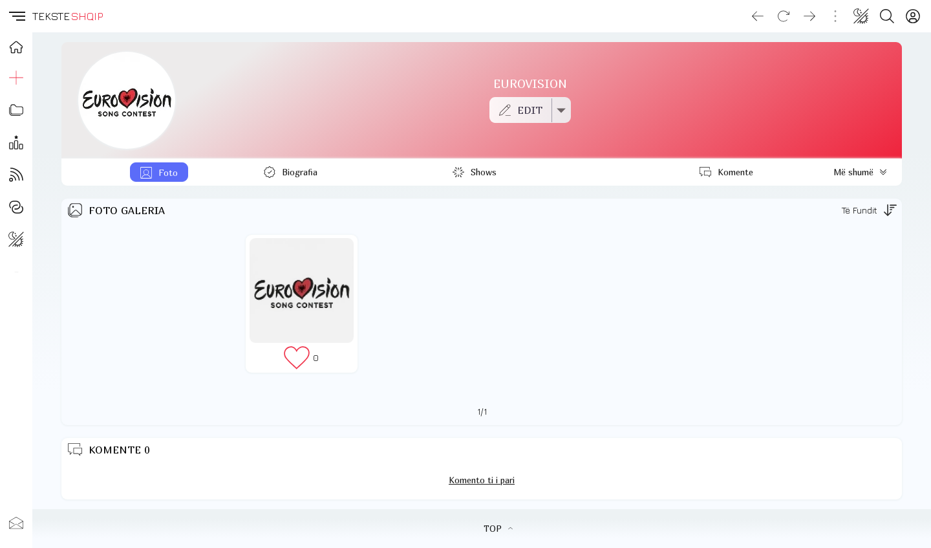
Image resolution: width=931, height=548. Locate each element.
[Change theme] (861, 16)
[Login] (913, 16)
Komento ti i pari (482, 480)
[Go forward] (809, 16)
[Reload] (784, 16)
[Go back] (758, 16)
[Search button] (887, 16)
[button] (16, 16)
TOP (498, 528)
